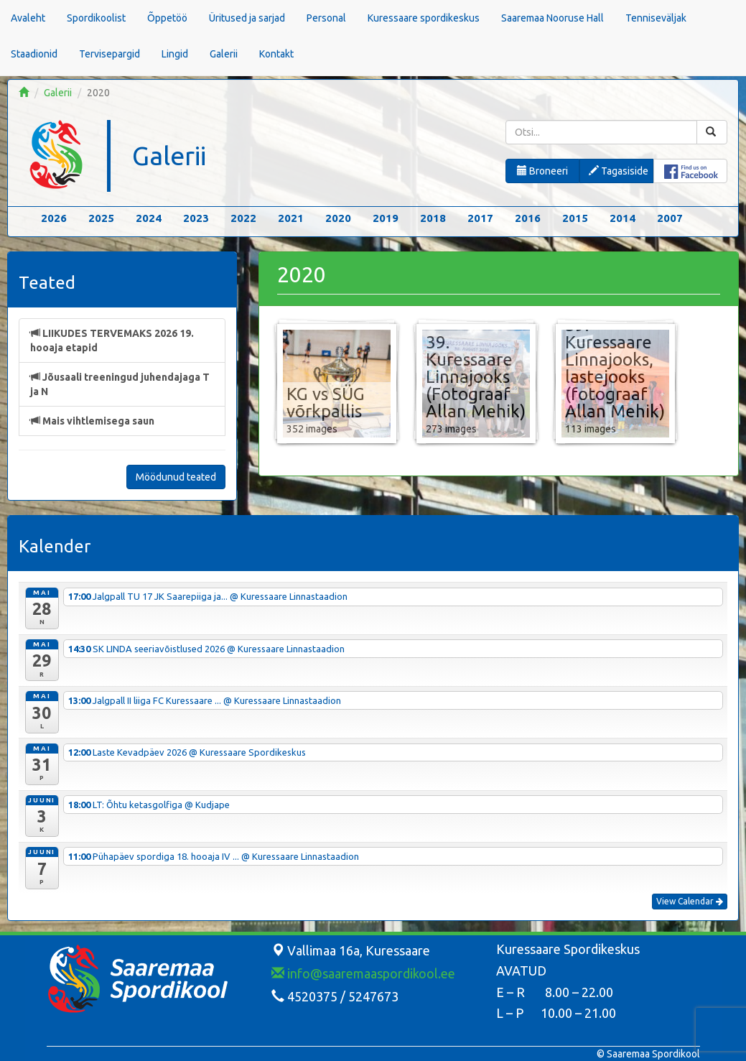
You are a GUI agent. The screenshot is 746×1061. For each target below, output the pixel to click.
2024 (149, 218)
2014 (622, 218)
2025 (101, 218)
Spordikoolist (96, 18)
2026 (54, 218)
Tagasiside (618, 171)
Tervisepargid (109, 54)
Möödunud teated (176, 477)
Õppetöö (167, 18)
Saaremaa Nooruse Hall (552, 18)
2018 (433, 218)
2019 (385, 218)
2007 (670, 218)
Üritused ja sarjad (247, 18)
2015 (575, 218)
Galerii (224, 54)
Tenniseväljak (655, 18)
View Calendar (689, 901)
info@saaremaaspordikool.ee (363, 973)
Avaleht (28, 18)
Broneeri (542, 171)
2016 (528, 218)
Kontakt (276, 54)
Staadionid (34, 54)
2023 (196, 218)
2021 (291, 218)
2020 (338, 218)
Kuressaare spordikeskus (424, 18)
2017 (480, 218)
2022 (243, 218)
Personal (326, 18)
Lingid (175, 54)
